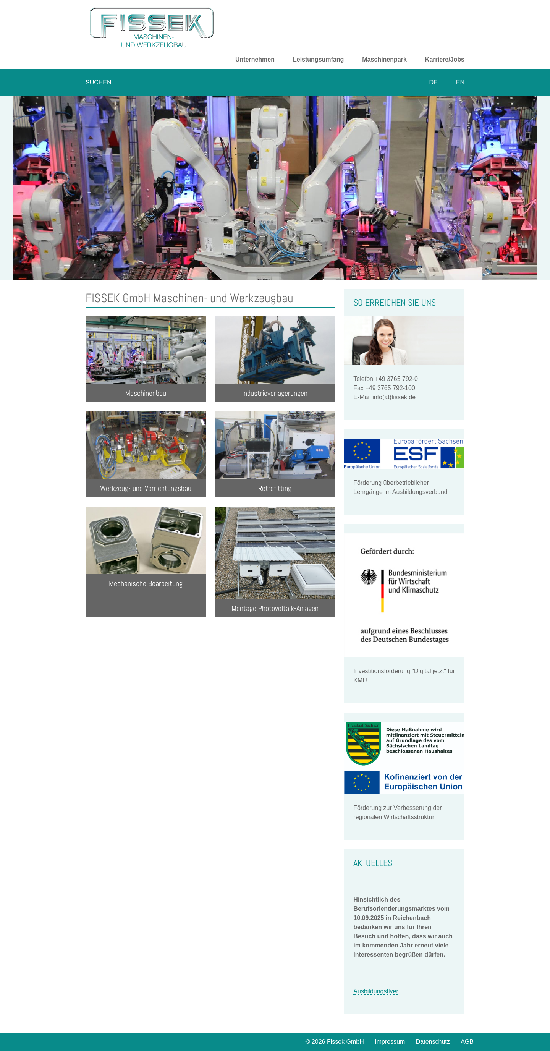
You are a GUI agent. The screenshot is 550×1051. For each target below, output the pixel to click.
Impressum (390, 1041)
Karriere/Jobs (444, 59)
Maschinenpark (384, 59)
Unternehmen (255, 59)
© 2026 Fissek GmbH (335, 1041)
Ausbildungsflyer (375, 991)
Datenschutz (433, 1041)
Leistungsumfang (318, 59)
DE (433, 82)
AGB (467, 1041)
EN (460, 82)
